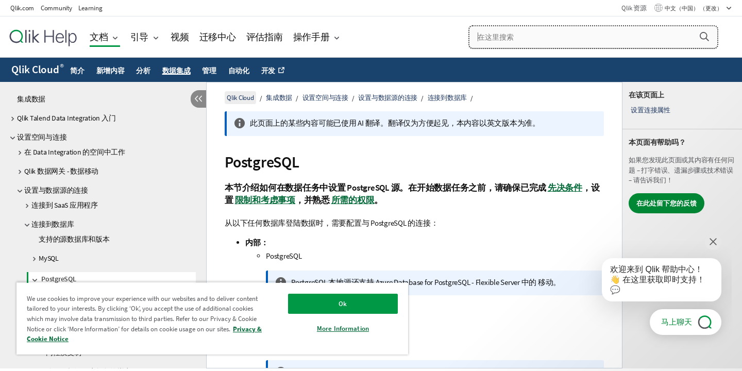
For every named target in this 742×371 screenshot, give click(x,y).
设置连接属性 (650, 110)
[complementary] (682, 225)
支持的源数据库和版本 (74, 239)
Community (56, 8)
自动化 (238, 70)
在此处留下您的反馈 (666, 203)
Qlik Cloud (37, 69)
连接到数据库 (52, 224)
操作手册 (311, 37)
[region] (212, 318)
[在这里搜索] (593, 37)
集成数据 (31, 99)
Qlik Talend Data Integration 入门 (66, 118)
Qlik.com (22, 8)
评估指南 (264, 37)
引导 (139, 37)
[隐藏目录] (198, 99)
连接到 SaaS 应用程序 (64, 205)
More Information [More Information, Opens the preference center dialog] (343, 328)
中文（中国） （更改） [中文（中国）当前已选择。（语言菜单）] (694, 8)
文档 (99, 37)
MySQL (49, 258)
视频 (180, 37)
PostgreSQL (58, 278)
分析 (143, 70)
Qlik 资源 (633, 8)
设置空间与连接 (41, 137)
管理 (209, 70)
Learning (90, 8)
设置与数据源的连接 (56, 190)
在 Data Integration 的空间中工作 (74, 152)
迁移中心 (217, 37)
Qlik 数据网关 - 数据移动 (61, 171)
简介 (77, 70)
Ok (343, 303)
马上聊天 (676, 322)
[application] (654, 281)
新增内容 (110, 70)
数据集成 (176, 70)
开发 (268, 70)
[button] (704, 36)
